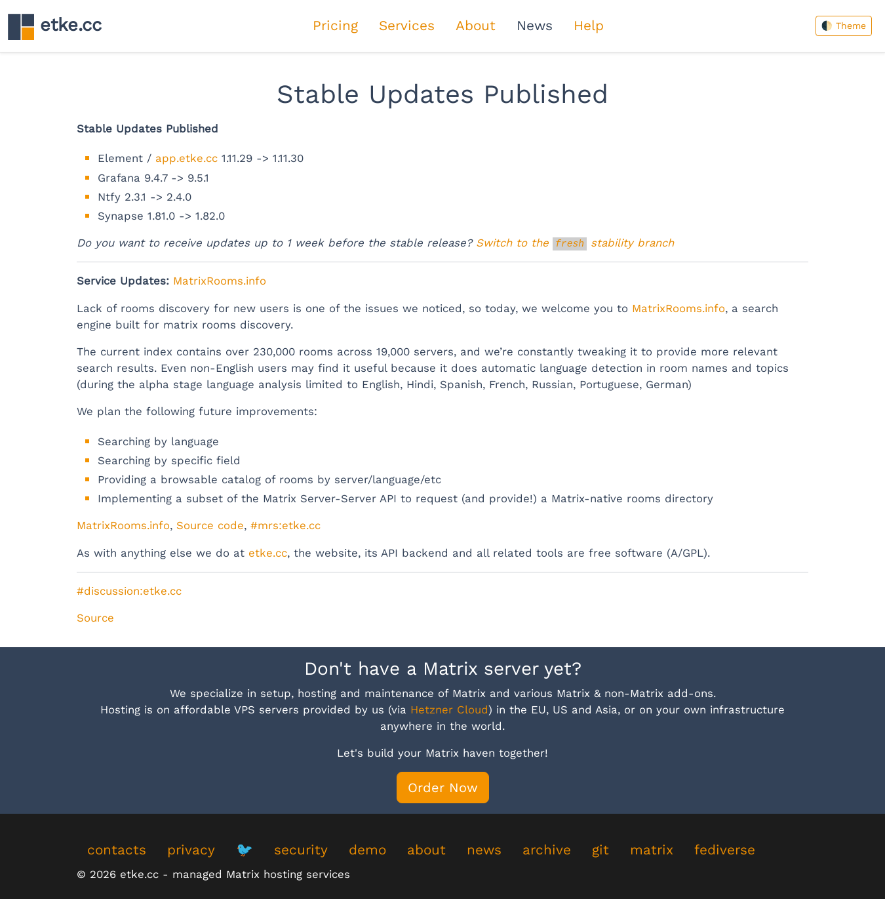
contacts (116, 850)
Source (95, 617)
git (600, 850)
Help (589, 25)
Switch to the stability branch (575, 242)
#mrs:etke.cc (285, 525)
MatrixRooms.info (219, 280)
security (301, 850)
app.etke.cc (186, 158)
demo (367, 850)
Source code (210, 525)
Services (407, 25)
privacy (191, 850)
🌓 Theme (843, 25)
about (426, 850)
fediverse (724, 850)
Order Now (443, 787)
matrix (651, 850)
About (476, 25)
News (535, 25)
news (484, 850)
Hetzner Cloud (449, 709)
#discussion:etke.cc (129, 590)
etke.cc (55, 26)
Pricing (335, 25)
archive (546, 850)
